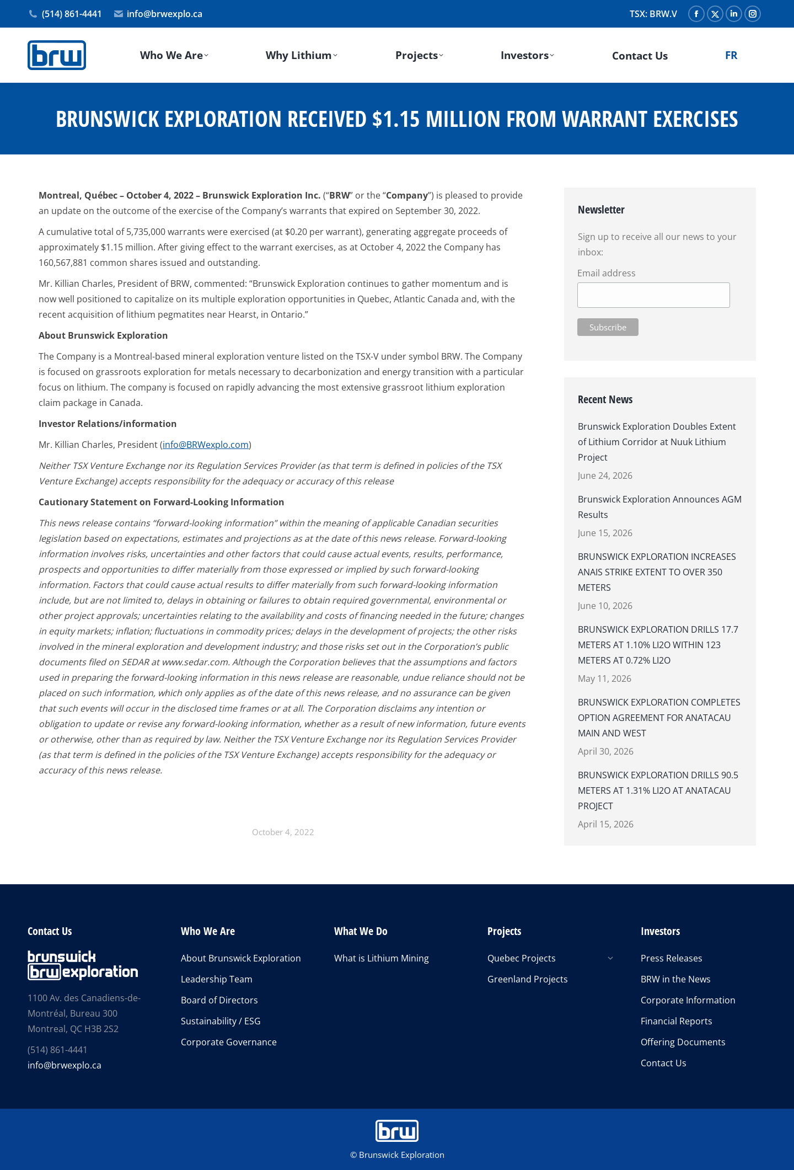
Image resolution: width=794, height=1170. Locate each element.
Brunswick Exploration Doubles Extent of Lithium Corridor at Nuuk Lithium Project (657, 441)
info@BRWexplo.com (206, 445)
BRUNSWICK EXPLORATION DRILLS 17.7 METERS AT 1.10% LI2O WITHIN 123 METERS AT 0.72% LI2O (658, 644)
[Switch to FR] (732, 55)
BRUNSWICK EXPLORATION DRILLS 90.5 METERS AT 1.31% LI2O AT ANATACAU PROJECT (658, 790)
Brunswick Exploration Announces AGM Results (660, 507)
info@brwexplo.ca (158, 14)
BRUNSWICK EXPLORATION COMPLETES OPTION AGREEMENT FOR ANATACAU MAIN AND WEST (659, 717)
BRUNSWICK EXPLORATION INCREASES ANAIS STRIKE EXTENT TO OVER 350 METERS (657, 572)
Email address (606, 273)
